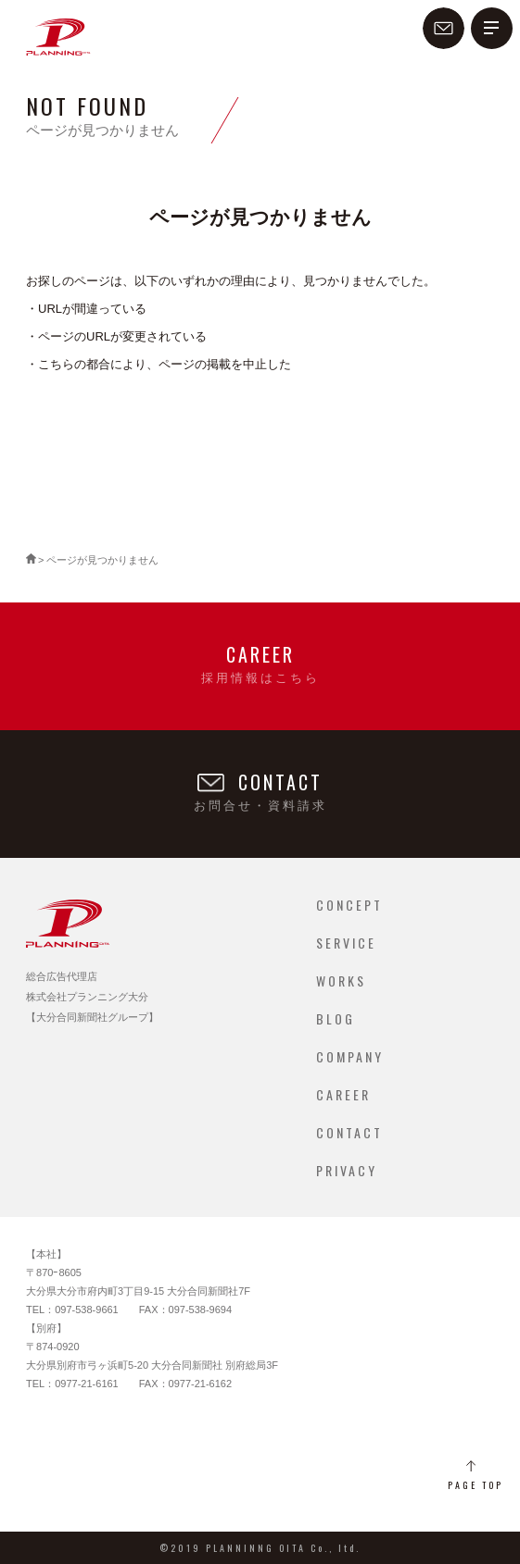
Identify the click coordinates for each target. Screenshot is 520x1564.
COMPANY (350, 1056)
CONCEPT (349, 904)
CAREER (343, 1094)
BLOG (335, 1018)
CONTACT (349, 1132)
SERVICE (346, 942)
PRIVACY (346, 1170)
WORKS (341, 980)
